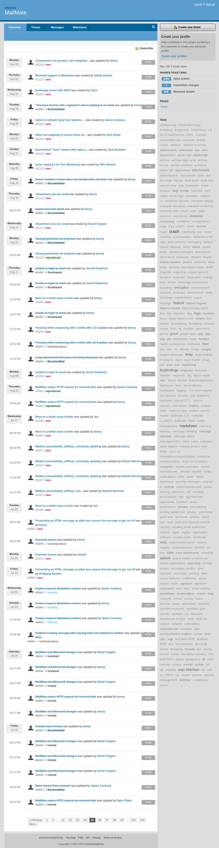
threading (176, 649)
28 (114, 820)
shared (164, 583)
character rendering (200, 206)
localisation (167, 390)
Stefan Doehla (103, 75)
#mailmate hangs (189, 125)
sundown (186, 629)
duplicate (179, 277)
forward (209, 323)
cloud (184, 211)
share (202, 578)
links (178, 385)
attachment (182, 170)
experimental (183, 297)
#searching (198, 130)
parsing (165, 491)
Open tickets (176, 79)
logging (181, 390)
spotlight (177, 614)
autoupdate (187, 175)
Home (164, 106)
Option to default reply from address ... (60, 120)
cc (161, 201)
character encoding (172, 206)
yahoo (164, 685)
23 (77, 820)
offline (200, 476)
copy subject (176, 226)
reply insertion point (182, 542)
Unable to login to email (50, 372)
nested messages (187, 466)
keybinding (189, 364)
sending (194, 573)
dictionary (182, 257)
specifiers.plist (195, 608)
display (207, 257)
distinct (187, 262)
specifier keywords (172, 608)
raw (162, 522)
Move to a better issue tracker (54, 298)
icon (169, 349)
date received (176, 242)
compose (196, 216)
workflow (185, 680)
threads (190, 649)
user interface (188, 670)
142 (133, 820)
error (209, 292)
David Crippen (97, 223)
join (162, 364)
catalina (205, 196)
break (204, 185)
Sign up (210, 4)
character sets (169, 211)
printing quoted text (172, 512)
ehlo (162, 282)
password (178, 491)
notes (207, 471)
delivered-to (203, 252)
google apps (188, 333)
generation (203, 328)
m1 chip (183, 395)
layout (172, 380)
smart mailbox (201, 588)
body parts (192, 180)
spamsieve (189, 603)
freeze (164, 328)
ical (162, 349)
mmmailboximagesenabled (177, 456)
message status (184, 436)
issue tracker (192, 360)
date (163, 242)
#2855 (31, 529)
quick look (166, 517)
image (195, 349)
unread (188, 664)
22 (70, 820)
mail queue (179, 405)
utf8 (209, 670)
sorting (188, 598)
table (207, 634)
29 (121, 820)
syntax (198, 634)
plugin (193, 502)
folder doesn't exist (181, 318)
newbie (185, 471)
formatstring (179, 323)
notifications (168, 476)
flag (189, 313)
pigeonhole (167, 502)
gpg (200, 333)
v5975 (169, 675)
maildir (164, 415)
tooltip (175, 654)
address (175, 145)
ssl (186, 614)
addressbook (168, 150)
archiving (200, 165)
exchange (166, 297)
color (201, 211)
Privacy (97, 837)
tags (170, 639)
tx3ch (93, 90)
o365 (181, 476)
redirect (165, 532)
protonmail (206, 512)
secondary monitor (183, 568)
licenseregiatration (201, 380)
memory (165, 431)
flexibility (208, 313)
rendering (199, 537)
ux (161, 675)
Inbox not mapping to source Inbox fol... (61, 134)
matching (205, 426)
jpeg (169, 364)
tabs (162, 639)
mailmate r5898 (184, 420)
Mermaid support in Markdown (54, 75)
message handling (185, 431)
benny (113, 60)
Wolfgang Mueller (50, 573)
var (177, 675)
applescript (200, 155)
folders (200, 318)
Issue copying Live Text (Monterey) (57, 164)
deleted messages (181, 252)
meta (185, 441)
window (197, 675)
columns (165, 216)
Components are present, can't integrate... (62, 60)
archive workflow (181, 165)
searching (194, 563)
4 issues (200, 134)
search (165, 558)
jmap (206, 360)
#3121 (39, 79)
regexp (185, 532)
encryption (181, 287)
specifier (203, 603)
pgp (181, 496)
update (199, 664)
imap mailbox (203, 354)
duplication (194, 277)
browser (165, 190)
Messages (57, 27)
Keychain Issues (45, 554)
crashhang (188, 232)
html (206, 344)
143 (142, 820)
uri (207, 664)
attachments (201, 170)
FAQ (80, 837)
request (165, 547)
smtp (210, 593)
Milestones (79, 28)
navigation (166, 466)
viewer (185, 675)
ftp (180, 328)
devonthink (167, 257)
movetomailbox (170, 461)
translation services (193, 654)
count (190, 226)
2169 (189, 134)
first (169, 313)
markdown (188, 426)
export (198, 297)
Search (153, 27)
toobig (207, 649)
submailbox (191, 623)
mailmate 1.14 (180, 415)
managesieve (168, 426)
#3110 (39, 257)
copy (163, 226)
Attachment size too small (52, 194)
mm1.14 (174, 451)
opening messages (187, 481)
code (193, 211)
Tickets (36, 28)
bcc (208, 175)
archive (165, 160)
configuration (200, 221)
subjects (176, 623)
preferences (168, 507)
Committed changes (180, 85)
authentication (169, 175)
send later (180, 573)
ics (176, 349)
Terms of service (112, 837)
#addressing (168, 125)
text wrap (201, 644)
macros (198, 400)
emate (172, 282)
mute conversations (195, 461)
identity (184, 349)
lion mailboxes (192, 385)
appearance (168, 155)
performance (168, 496)
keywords (179, 375)
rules (170, 552)
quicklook (181, 517)
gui (169, 339)
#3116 (39, 139)
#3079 (39, 331)
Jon (96, 416)
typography (193, 659)
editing (207, 277)
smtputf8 (165, 598)
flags (197, 313)
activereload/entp (51, 837)
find (162, 313)
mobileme (203, 456)
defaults (175, 247)
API (88, 837)
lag (189, 375)
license (182, 380)
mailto (201, 420)
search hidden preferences (190, 558)
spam (176, 603)
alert (205, 150)
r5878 (205, 517)
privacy (192, 512)
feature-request (170, 308)
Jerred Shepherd (96, 268)
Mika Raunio (108, 164)
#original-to (181, 130)
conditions (183, 221)
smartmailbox (185, 593)
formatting (195, 323)
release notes (182, 537)
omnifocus (166, 481)
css (199, 232)
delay (186, 247)
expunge (165, 303)
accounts (188, 140)
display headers (170, 262)
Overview (14, 27)
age (197, 150)
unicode (165, 664)
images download (171, 354)
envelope (179, 292)
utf (203, 670)
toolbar (164, 654)
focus (163, 318)
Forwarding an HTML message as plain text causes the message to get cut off (85, 520)
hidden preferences (172, 344)
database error (203, 237)
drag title (165, 272)
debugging (195, 242)
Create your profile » (175, 56)
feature (178, 303)
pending (198, 491)
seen (200, 568)
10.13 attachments (172, 134)
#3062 (39, 391)
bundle (184, 190)
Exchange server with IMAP (53, 90)
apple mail (184, 155)
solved (177, 598)
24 (85, 820)
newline (197, 471)
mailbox (194, 405)
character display (202, 201)
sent (204, 573)
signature (186, 583)
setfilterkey (189, 578)
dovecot (174, 267)
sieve (174, 583)
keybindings (169, 370)
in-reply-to (166, 360)
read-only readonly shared (192, 522)
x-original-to (200, 680)
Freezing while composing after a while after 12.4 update (71, 327)
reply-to (202, 542)
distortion (200, 262)
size (178, 588)
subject (164, 623)
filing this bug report (195, 308)
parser (207, 487)
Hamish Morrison (132, 461)
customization (182, 237)
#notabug (166, 130)
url (161, 670)
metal (194, 441)
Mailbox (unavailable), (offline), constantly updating (68, 446)
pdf (188, 491)
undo (210, 659)
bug (175, 190)
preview (183, 507)
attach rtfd (166, 170)
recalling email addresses (188, 527)
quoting (194, 517)
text (171, 644)
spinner (165, 614)
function (189, 328)
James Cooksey (115, 120)
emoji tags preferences (193, 282)
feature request (196, 303)
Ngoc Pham (124, 800)
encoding (166, 287)
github (164, 333)
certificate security (177, 201)
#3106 (39, 302)
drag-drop (179, 272)
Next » (33, 824)
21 (62, 820)
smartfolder (167, 593)
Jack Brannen (116, 149)
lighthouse (166, 385)
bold (181, 185)
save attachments (187, 552)
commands (180, 216)
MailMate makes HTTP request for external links (65, 387)
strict (191, 618)
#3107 (39, 450)
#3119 (39, 64)
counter (201, 226)
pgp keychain (194, 496)
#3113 (39, 153)
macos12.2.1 (182, 400)
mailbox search (199, 410)
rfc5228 (199, 547)
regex (175, 532)
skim (186, 588)
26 (99, 820)
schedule (207, 552)
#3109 (39, 376)
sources (165, 603)
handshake (180, 339)
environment (195, 292)
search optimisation (172, 563)
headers (203, 339)
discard (196, 257)
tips (199, 649)
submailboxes (169, 629)
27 (107, 820)
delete (196, 247)
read (170, 522)
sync (197, 629)
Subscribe (146, 48)
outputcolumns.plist (188, 487)
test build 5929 (185, 639)
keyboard (187, 370)
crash (174, 231)
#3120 (39, 94)
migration (206, 441)
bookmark (192, 185)
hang (193, 339)
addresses (186, 150)
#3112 (39, 168)
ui (203, 659)
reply (163, 542)
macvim (165, 405)
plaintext (182, 502)
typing (179, 659)
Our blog (70, 837)
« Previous (35, 820)
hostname (193, 344)
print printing (198, 507)
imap (189, 354)
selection (166, 573)
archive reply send (184, 160)
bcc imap (166, 180)
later (163, 380)
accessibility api (170, 140)
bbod (200, 175)
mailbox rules (178, 410)
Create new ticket (187, 27)
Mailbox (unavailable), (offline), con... (59, 491)
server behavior (170, 578)
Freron (10, 8)
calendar (197, 190)
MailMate (16, 12)
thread (164, 649)
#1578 (39, 558)
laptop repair (201, 375)
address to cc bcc (194, 145)
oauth (190, 476)
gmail (174, 333)
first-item (179, 313)
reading (165, 527)
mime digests (168, 446)
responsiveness (182, 547)
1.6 (210, 130)
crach (163, 232)
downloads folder (192, 267)
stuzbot (82, 554)
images (206, 349)
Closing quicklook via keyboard (55, 253)
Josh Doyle (113, 134)
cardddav (192, 196)
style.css (202, 618)
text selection (184, 644)
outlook (169, 487)
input (178, 360)
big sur (178, 180)
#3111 (39, 198)
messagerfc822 (170, 441)
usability (170, 670)
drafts (209, 267)
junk (177, 364)
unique (176, 664)
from (173, 328)
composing (167, 221)
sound (199, 598)
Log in (198, 4)
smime (201, 593)
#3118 (39, 124)
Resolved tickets (178, 92)
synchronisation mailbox (176, 634)
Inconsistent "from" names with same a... (61, 149)
